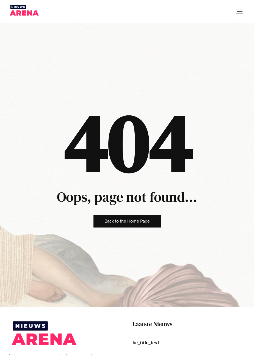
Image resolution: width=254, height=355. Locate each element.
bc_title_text (145, 343)
